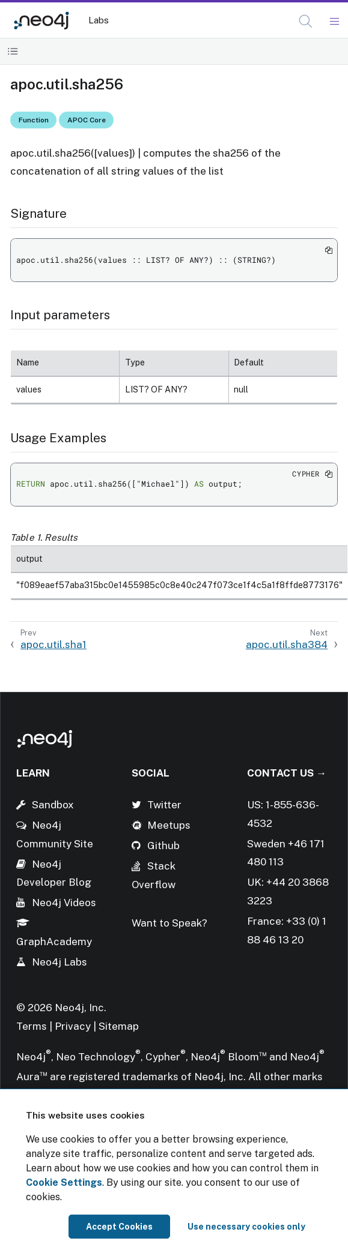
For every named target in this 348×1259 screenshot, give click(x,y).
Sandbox (53, 805)
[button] (306, 21)
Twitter (164, 805)
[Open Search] (306, 21)
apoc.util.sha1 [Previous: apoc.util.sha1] (53, 645)
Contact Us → (286, 773)
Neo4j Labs (59, 962)
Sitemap (119, 1026)
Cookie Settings (64, 1182)
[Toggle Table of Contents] (13, 51)
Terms (31, 1026)
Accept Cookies (119, 1226)
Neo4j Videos (64, 903)
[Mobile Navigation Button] (334, 21)
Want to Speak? (169, 923)
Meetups (169, 825)
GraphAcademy (54, 942)
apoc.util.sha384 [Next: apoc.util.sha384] (287, 645)
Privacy (74, 1026)
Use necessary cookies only (246, 1226)
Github (163, 846)
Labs (98, 20)
